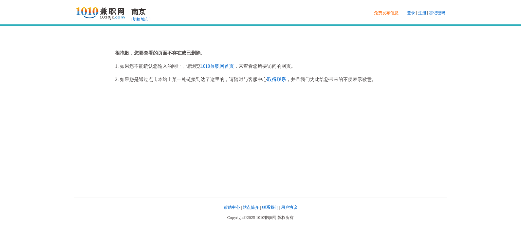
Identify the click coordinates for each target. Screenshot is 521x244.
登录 (411, 13)
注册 (422, 13)
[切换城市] (140, 19)
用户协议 (289, 207)
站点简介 (251, 207)
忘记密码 (437, 13)
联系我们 (270, 207)
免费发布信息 (386, 13)
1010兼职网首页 (217, 66)
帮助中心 (232, 207)
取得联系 (276, 79)
